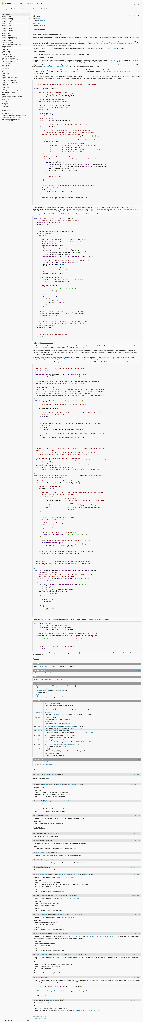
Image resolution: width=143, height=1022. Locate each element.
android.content (6, 23)
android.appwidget (7, 20)
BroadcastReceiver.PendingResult (11, 44)
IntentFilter (5, 84)
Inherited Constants (104, 14)
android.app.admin (7, 16)
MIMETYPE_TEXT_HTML (79, 728)
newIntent (47, 730)
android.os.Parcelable (50, 673)
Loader (4, 89)
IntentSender (5, 87)
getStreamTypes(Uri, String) (78, 209)
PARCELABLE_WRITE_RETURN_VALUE (89, 1010)
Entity (3, 75)
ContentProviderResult (8, 61)
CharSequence (45, 686)
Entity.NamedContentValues (10, 77)
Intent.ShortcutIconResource (10, 82)
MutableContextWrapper (9, 92)
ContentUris (5, 67)
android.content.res (7, 27)
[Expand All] (137, 14)
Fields (111, 14)
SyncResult (5, 103)
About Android (35, 1018)
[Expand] (138, 670)
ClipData (4, 48)
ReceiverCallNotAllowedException (11, 121)
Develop (30, 3)
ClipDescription (6, 51)
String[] (55, 686)
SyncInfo (4, 101)
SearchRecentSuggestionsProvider (12, 96)
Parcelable (42, 20)
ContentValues (6, 68)
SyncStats (5, 105)
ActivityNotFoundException (10, 114)
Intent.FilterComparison (9, 80)
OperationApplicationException (11, 119)
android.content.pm (7, 25)
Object (38, 18)
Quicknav (14, 3)
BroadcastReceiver (7, 42)
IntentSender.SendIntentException (11, 117)
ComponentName (7, 53)
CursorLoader (6, 73)
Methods (120, 14)
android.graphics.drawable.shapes (12, 39)
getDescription (49, 712)
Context (4, 70)
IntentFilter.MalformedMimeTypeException (14, 115)
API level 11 (137, 15)
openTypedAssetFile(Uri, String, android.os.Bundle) (99, 359)
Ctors (115, 14)
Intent (3, 79)
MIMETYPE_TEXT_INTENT (85, 733)
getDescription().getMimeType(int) (108, 42)
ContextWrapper (6, 72)
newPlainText (48, 735)
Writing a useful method (47, 991)
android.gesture (6, 33)
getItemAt (47, 717)
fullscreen (28, 1020)
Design (21, 3)
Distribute (40, 3)
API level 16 (137, 815)
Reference (25, 9)
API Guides (14, 9)
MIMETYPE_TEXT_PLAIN (79, 737)
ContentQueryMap (7, 63)
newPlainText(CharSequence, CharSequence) (105, 44)
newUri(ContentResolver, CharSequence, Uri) (118, 71)
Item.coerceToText (95, 65)
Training (4, 9)
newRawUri (48, 740)
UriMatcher (5, 106)
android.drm (5, 32)
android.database (7, 28)
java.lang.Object (36, 23)
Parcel (55, 753)
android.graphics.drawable (9, 37)
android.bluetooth (7, 21)
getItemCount (48, 721)
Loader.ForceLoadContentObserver (12, 91)
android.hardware (7, 40)
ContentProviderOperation (9, 58)
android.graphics (7, 35)
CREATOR (59, 679)
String (77, 726)
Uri (64, 740)
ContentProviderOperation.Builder (11, 60)
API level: (23, 14)
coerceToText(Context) (91, 653)
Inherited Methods (128, 14)
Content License (78, 1015)
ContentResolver (7, 65)
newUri (47, 744)
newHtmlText (48, 726)
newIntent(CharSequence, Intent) (61, 45)
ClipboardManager (7, 46)
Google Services (46, 9)
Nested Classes (94, 14)
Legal (41, 1018)
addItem (47, 703)
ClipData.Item (6, 49)
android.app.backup (7, 18)
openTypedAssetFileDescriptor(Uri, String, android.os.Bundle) (115, 209)
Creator (46, 679)
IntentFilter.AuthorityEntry (9, 86)
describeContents (50, 708)
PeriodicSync (6, 94)
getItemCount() (81, 863)
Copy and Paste (75, 54)
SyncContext (5, 99)
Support (45, 1018)
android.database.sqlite (9, 30)
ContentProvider (6, 54)
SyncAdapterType (7, 98)
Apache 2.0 (55, 1015)
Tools (35, 9)
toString (47, 749)
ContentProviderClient (8, 56)
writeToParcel (48, 753)
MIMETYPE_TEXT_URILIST (84, 742)
